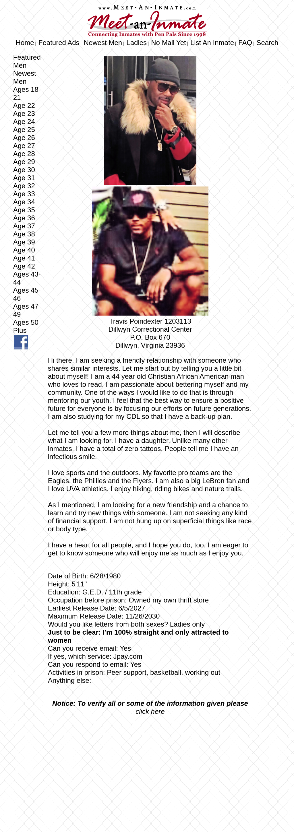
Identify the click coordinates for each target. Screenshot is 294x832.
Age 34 (24, 202)
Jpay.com (127, 656)
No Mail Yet (168, 42)
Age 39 (24, 242)
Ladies (136, 42)
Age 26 (24, 137)
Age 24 (24, 121)
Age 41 (24, 258)
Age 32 (24, 186)
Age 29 (24, 162)
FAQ (245, 42)
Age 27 (24, 145)
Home (25, 42)
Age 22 (24, 105)
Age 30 (24, 170)
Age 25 (24, 129)
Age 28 (24, 154)
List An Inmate (212, 42)
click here (150, 711)
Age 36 (24, 218)
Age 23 (24, 113)
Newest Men (103, 42)
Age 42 (24, 266)
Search (267, 42)
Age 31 (24, 178)
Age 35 (24, 210)
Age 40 (24, 250)
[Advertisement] (150, 762)
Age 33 (24, 194)
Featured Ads (59, 42)
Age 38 (24, 234)
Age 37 (24, 226)
